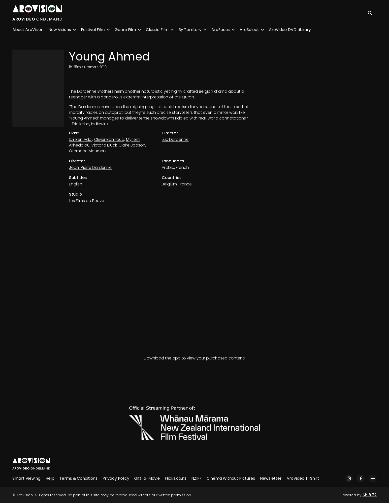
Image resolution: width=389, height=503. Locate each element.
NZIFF (196, 478)
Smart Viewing (26, 478)
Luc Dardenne (175, 139)
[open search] (372, 12)
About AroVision (27, 29)
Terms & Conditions (78, 478)
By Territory (189, 29)
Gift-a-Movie (147, 478)
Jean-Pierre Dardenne (90, 167)
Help (49, 478)
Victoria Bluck (104, 145)
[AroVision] (31, 464)
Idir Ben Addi (80, 139)
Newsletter (271, 478)
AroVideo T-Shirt (303, 478)
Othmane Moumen (87, 151)
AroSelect (249, 29)
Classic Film (157, 29)
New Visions (59, 29)
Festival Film (93, 29)
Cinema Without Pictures (231, 478)
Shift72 (369, 495)
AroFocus (220, 29)
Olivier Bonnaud (109, 139)
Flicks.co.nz (175, 478)
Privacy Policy (115, 478)
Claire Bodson (132, 145)
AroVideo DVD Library (290, 29)
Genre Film (125, 29)
